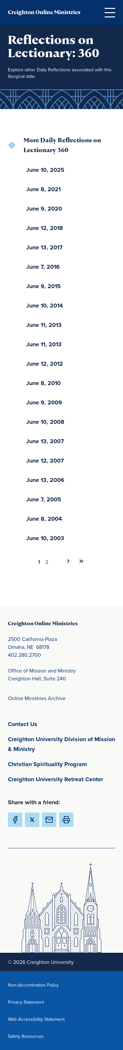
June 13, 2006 (45, 480)
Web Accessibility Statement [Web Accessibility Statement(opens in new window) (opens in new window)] (36, 1019)
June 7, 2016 (43, 266)
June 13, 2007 (45, 441)
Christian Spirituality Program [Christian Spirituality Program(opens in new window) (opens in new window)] (61, 763)
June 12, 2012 (44, 363)
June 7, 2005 (43, 499)
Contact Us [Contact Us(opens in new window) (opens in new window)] (53, 723)
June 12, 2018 (44, 228)
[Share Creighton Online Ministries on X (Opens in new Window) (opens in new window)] (32, 819)
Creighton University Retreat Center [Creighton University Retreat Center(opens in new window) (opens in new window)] (61, 779)
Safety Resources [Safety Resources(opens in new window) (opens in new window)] (36, 1036)
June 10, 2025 (45, 170)
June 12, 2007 (45, 460)
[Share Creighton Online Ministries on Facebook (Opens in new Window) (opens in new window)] (15, 819)
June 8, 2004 (44, 518)
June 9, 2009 (44, 402)
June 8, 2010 (43, 383)
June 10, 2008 (45, 422)
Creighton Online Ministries (44, 12)
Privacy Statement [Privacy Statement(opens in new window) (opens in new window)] (36, 1001)
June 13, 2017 (44, 247)
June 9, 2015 (43, 286)
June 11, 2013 (44, 325)
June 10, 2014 (44, 305)
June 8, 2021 (43, 189)
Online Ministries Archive (37, 698)
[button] (66, 819)
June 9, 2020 (44, 208)
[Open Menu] (110, 12)
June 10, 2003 (45, 538)
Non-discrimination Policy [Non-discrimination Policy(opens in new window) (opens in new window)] (36, 984)
